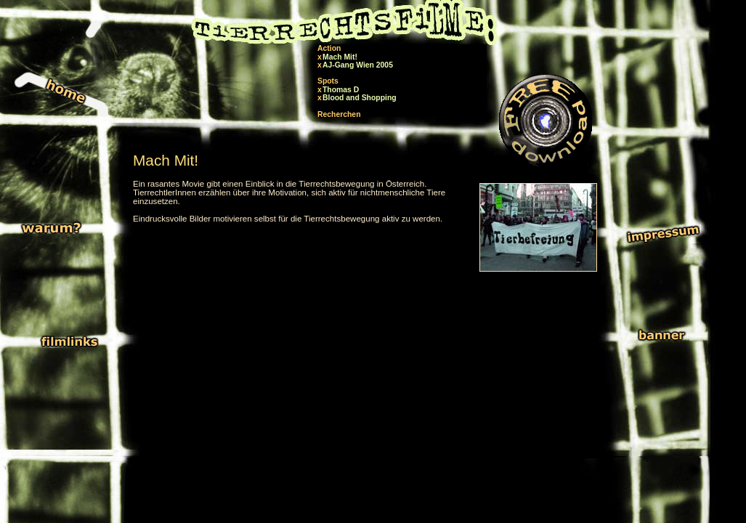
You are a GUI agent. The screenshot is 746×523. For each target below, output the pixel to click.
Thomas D (341, 90)
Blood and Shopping (360, 98)
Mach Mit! (340, 57)
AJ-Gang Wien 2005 (358, 65)
